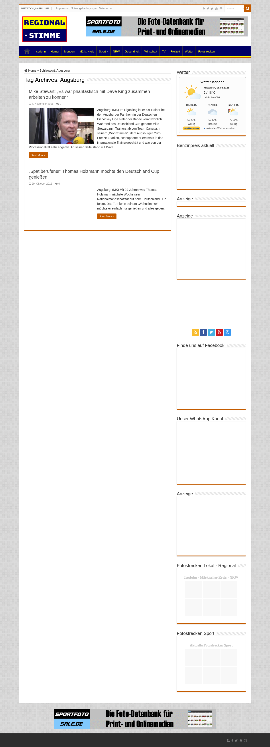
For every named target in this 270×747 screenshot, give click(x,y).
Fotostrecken (206, 51)
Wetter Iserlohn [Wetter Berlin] (213, 82)
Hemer (55, 51)
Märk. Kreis (86, 51)
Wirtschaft (150, 51)
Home (27, 51)
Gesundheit (132, 51)
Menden (69, 51)
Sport (102, 51)
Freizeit (175, 51)
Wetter (189, 51)
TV (164, 51)
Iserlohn (40, 51)
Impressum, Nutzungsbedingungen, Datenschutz (85, 8)
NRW (116, 51)
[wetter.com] (191, 129)
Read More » (38, 155)
